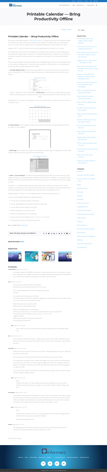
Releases (80, 240)
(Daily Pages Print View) (40, 156)
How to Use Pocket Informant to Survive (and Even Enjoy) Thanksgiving (87, 84)
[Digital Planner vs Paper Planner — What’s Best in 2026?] (48, 252)
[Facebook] (43, 463)
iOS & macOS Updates (84, 210)
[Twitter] (57, 463)
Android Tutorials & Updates (86, 175)
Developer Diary (82, 188)
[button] (96, 5)
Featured (80, 192)
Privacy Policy (33, 457)
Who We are (42, 457)
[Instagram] (50, 463)
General (26, 225)
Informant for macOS (36, 40)
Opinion (80, 221)
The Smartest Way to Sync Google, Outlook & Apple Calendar (85, 41)
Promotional (81, 232)
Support (49, 457)
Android (80, 171)
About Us (20, 457)
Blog (23, 225)
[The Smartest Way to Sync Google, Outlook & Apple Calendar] (15, 252)
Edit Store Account (60, 457)
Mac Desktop (82, 218)
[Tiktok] (63, 463)
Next (69, 29)
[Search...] (88, 30)
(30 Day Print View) (39, 106)
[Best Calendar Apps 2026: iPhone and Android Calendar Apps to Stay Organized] (31, 252)
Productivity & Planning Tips (86, 229)
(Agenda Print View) (40, 78)
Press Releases (82, 225)
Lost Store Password (72, 457)
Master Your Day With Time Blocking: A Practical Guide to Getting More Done (86, 76)
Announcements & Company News (86, 180)
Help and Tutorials (83, 203)
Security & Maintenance (85, 243)
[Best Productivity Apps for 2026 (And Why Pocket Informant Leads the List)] (65, 252)
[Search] (79, 30)
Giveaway (81, 199)
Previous (64, 29)
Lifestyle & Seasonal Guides (86, 214)
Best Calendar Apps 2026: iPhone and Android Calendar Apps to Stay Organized (88, 55)
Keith (11, 225)
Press (26, 457)
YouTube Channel (84, 457)
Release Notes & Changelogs (86, 236)
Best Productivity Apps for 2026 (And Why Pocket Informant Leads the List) (88, 68)
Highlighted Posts (83, 207)
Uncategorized (82, 247)
